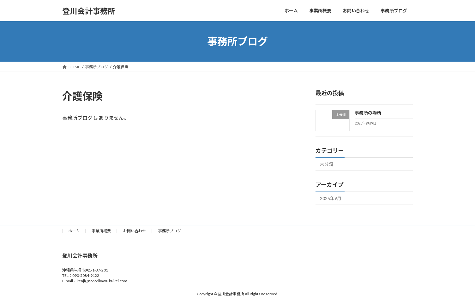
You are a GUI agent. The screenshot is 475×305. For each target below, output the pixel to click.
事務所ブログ (169, 231)
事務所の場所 (368, 112)
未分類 (326, 164)
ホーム (74, 231)
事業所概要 (101, 231)
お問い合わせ (134, 231)
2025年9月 (330, 198)
